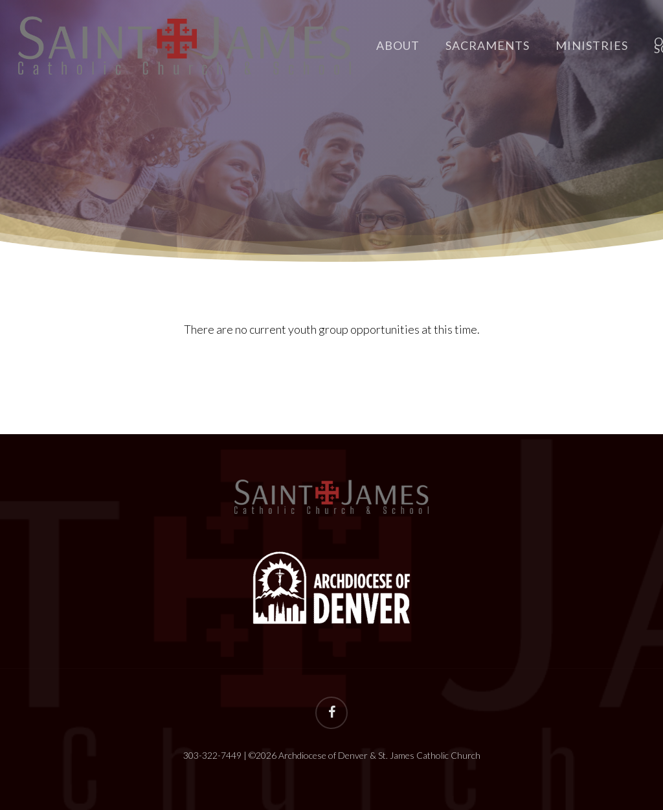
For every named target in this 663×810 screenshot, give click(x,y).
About (398, 45)
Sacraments (487, 45)
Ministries (592, 45)
